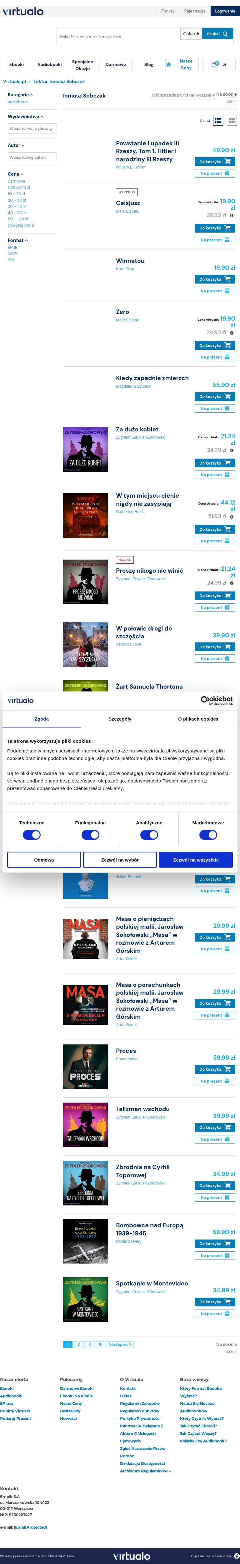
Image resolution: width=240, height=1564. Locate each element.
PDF (11, 260)
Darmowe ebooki (76, 1388)
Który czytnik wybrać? (202, 1418)
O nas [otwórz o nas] (125, 1396)
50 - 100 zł (18, 219)
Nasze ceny (179, 64)
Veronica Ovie (128, 644)
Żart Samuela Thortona (149, 687)
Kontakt (128, 1388)
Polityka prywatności (140, 1418)
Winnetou (130, 261)
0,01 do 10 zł (19, 187)
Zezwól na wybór (120, 859)
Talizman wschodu (143, 1109)
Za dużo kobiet (137, 429)
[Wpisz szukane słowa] (117, 36)
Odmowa (44, 859)
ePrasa (6, 1403)
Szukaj (217, 34)
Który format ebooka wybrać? (201, 1392)
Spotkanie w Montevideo (152, 1283)
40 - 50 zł (17, 212)
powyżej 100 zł (21, 225)
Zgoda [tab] (42, 718)
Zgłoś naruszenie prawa (142, 1448)
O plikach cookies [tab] (198, 718)
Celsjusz (128, 203)
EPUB (13, 247)
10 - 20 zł (16, 193)
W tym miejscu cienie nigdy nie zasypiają (147, 499)
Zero (122, 312)
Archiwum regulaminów (146, 1471)
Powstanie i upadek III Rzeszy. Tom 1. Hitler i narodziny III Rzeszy (147, 151)
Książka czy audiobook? (203, 1441)
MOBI (13, 253)
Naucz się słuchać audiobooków (197, 1407)
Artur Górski (126, 958)
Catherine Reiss (130, 511)
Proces (126, 1051)
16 (101, 1344)
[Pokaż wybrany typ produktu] (191, 34)
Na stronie (226, 94)
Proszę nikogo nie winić (149, 571)
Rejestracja (195, 11)
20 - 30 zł (17, 200)
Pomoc (127, 1456)
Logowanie (225, 11)
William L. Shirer (130, 167)
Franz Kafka (127, 1059)
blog (148, 64)
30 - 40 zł (17, 206)
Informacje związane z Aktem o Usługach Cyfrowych (141, 1433)
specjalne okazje (82, 65)
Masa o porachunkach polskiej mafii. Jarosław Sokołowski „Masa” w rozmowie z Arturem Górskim (150, 1001)
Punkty (167, 11)
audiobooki (18, 101)
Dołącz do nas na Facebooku (214, 1556)
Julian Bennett (128, 876)
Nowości (68, 1418)
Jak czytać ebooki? (198, 1426)
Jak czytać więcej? (198, 1433)
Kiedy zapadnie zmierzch (152, 378)
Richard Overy (129, 1241)
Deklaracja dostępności (142, 1463)
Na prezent (215, 173)
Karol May (125, 268)
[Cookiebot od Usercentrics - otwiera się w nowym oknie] (205, 700)
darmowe (116, 64)
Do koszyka (215, 161)
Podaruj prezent (15, 1418)
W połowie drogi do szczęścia (144, 632)
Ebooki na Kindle (76, 1396)
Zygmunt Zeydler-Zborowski (141, 437)
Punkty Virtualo (15, 1411)
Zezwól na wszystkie (196, 859)
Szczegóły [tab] (119, 718)
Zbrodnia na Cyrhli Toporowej (143, 1171)
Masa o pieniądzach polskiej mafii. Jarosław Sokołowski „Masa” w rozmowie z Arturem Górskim (150, 935)
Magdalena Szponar (134, 386)
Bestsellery (70, 1411)
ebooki (6, 1388)
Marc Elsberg (127, 211)
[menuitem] (16, 64)
